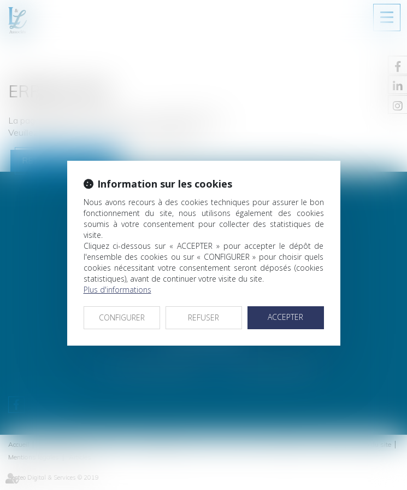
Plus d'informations (117, 289)
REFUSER (203, 317)
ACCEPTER (285, 317)
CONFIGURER (122, 317)
